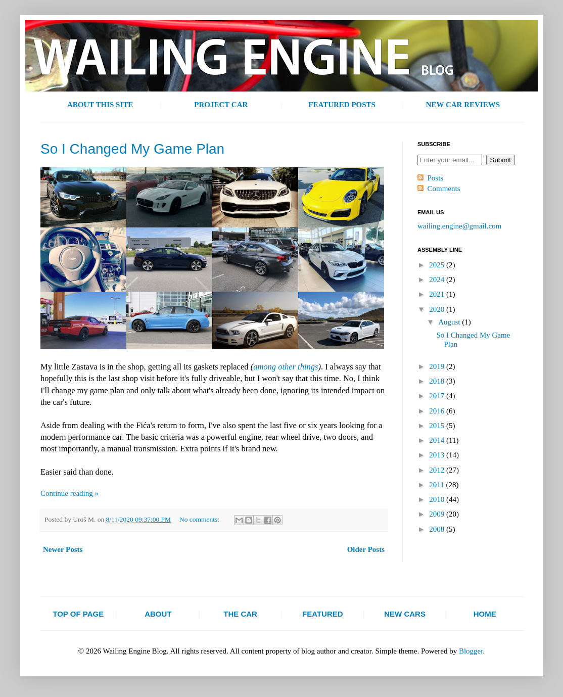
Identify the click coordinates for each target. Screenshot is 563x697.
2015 (437, 426)
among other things (285, 366)
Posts (436, 178)
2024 (437, 279)
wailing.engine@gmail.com (459, 226)
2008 (437, 529)
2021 (437, 294)
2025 (437, 265)
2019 (437, 366)
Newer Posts (62, 549)
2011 (437, 485)
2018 (437, 381)
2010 (437, 499)
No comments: (200, 519)
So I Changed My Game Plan (132, 149)
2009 (437, 514)
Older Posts (366, 549)
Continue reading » (69, 493)
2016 (437, 411)
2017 (437, 396)
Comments (444, 188)
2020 (437, 309)
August (450, 322)
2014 (437, 440)
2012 (437, 470)
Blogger (471, 651)
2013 (437, 455)
